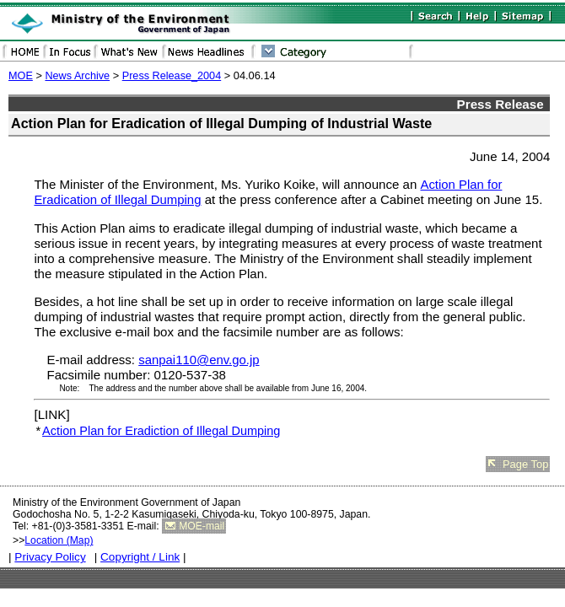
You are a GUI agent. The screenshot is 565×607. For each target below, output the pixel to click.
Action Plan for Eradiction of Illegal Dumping (161, 431)
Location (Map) (58, 540)
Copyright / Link (140, 557)
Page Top (525, 464)
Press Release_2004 (172, 76)
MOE (20, 76)
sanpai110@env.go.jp (198, 360)
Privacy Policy (49, 557)
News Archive (77, 76)
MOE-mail (201, 526)
